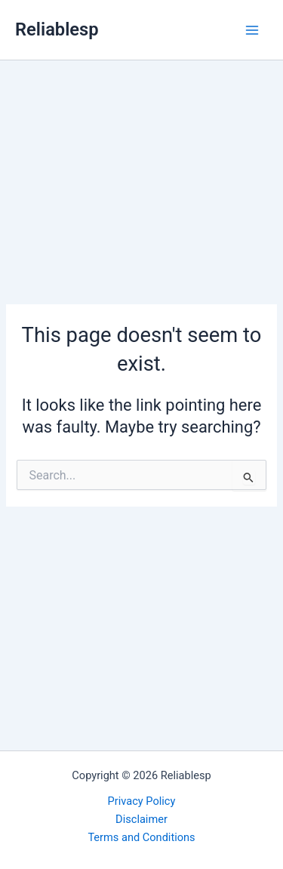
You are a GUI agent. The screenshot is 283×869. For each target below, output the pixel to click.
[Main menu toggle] (252, 30)
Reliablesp (57, 29)
